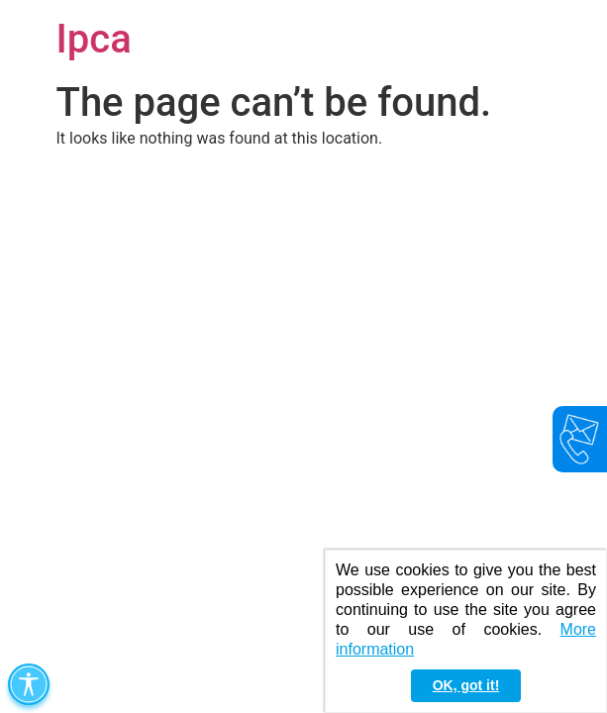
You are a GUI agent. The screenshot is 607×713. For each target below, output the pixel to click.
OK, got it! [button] (466, 685)
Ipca (94, 39)
